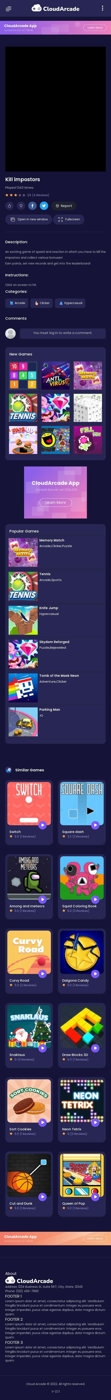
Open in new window (29, 219)
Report (64, 205)
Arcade (16, 303)
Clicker (42, 303)
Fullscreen (68, 219)
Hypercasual (70, 303)
